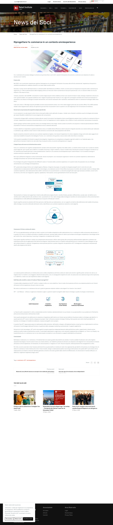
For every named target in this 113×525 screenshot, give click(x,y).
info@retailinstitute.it (21, 1)
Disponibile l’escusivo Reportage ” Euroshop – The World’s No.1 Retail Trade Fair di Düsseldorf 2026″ (56, 408)
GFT (25, 360)
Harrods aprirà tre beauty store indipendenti (71, 371)
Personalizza (9, 519)
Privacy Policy (69, 515)
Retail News (24, 47)
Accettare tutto (28, 519)
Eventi (56, 8)
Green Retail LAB (72, 8)
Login (49, 1)
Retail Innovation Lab (89, 8)
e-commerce (19, 360)
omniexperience (31, 360)
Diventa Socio (57, 1)
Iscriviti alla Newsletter (69, 1)
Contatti (45, 515)
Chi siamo (45, 510)
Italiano (95, 1)
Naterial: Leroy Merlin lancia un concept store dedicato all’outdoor (35, 371)
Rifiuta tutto (18, 519)
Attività (45, 513)
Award (80, 8)
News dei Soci (17, 47)
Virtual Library (82, 1)
